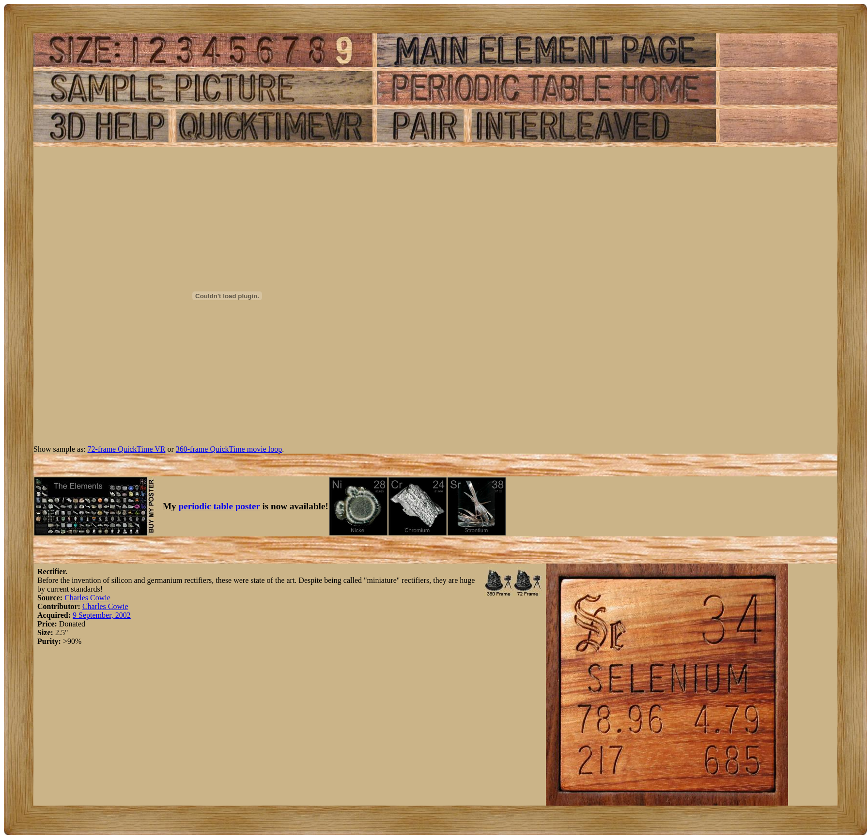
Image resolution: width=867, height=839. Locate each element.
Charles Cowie (87, 598)
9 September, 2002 (102, 615)
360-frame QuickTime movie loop (229, 449)
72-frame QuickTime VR (127, 449)
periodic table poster (219, 506)
